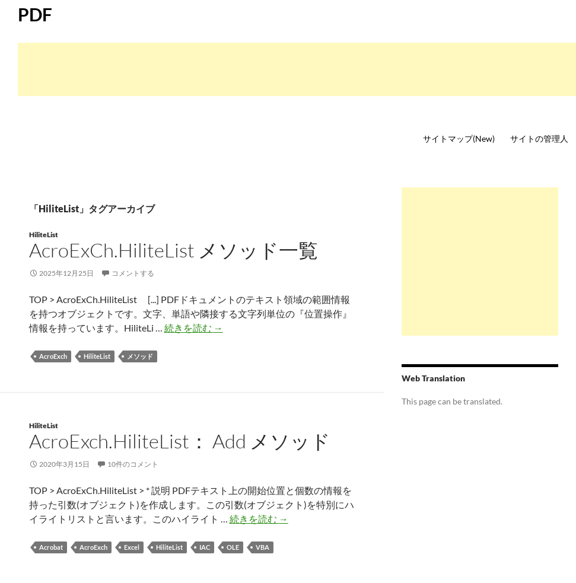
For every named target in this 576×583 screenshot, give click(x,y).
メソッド (140, 356)
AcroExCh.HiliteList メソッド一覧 (173, 250)
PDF (35, 14)
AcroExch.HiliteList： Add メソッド (179, 441)
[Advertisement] (297, 69)
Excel (131, 547)
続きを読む (193, 327)
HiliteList (43, 234)
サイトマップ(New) (459, 138)
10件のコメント (132, 464)
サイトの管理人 (539, 138)
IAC (204, 547)
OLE (233, 547)
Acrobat (51, 547)
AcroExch (53, 356)
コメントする (133, 273)
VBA (262, 547)
